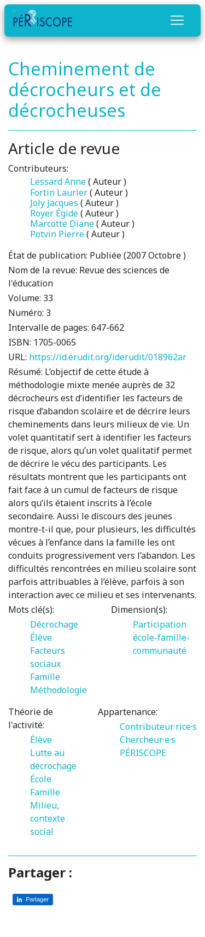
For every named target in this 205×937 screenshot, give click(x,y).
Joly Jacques (54, 203)
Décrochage (54, 624)
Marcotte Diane (62, 224)
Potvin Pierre (57, 234)
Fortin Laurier (58, 192)
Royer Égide (54, 213)
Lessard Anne (58, 181)
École (40, 779)
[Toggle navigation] (177, 20)
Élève (41, 637)
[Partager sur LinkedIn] (33, 899)
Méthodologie (58, 690)
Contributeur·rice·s (158, 727)
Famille (45, 677)
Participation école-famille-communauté (161, 637)
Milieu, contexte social (47, 818)
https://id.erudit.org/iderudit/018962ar (107, 357)
